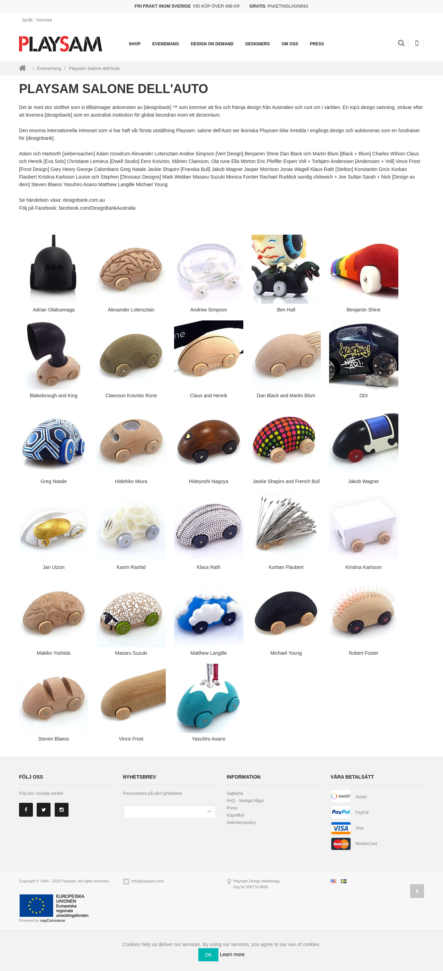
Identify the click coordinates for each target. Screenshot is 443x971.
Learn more (232, 954)
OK (208, 955)
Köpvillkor (236, 815)
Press (317, 44)
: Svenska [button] (39, 20)
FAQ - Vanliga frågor (245, 800)
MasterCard (366, 843)
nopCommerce (52, 920)
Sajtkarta (235, 793)
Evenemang (165, 44)
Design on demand (212, 44)
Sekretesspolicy (241, 822)
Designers (257, 44)
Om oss (289, 44)
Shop (135, 44)
